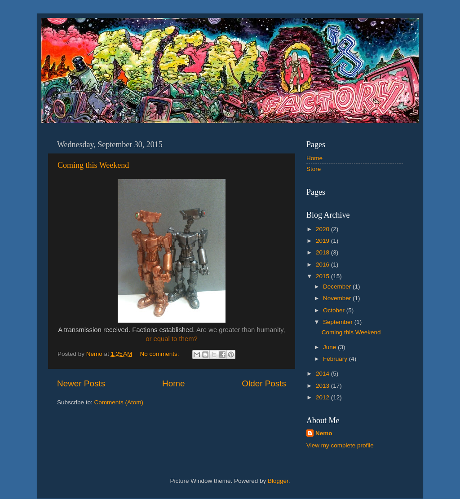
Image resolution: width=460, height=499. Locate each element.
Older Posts (264, 383)
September (338, 322)
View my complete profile (340, 445)
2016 (323, 264)
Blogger (278, 480)
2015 (323, 276)
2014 (323, 373)
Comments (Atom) (119, 402)
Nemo (323, 433)
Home (173, 383)
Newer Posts (81, 383)
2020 (323, 229)
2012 (323, 397)
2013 (323, 385)
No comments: (160, 353)
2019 (323, 240)
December (338, 286)
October (334, 310)
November (338, 298)
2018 (323, 252)
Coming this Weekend (93, 165)
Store (313, 169)
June (330, 347)
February (336, 358)
